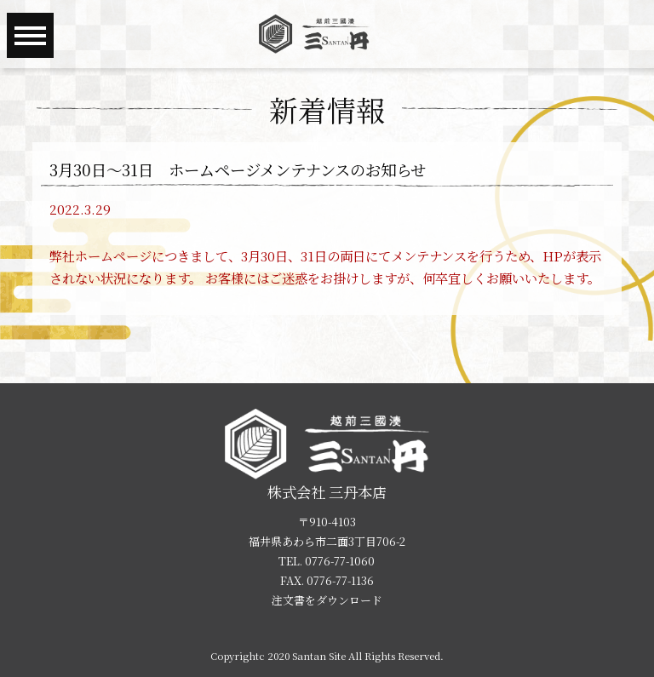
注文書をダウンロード (327, 600)
